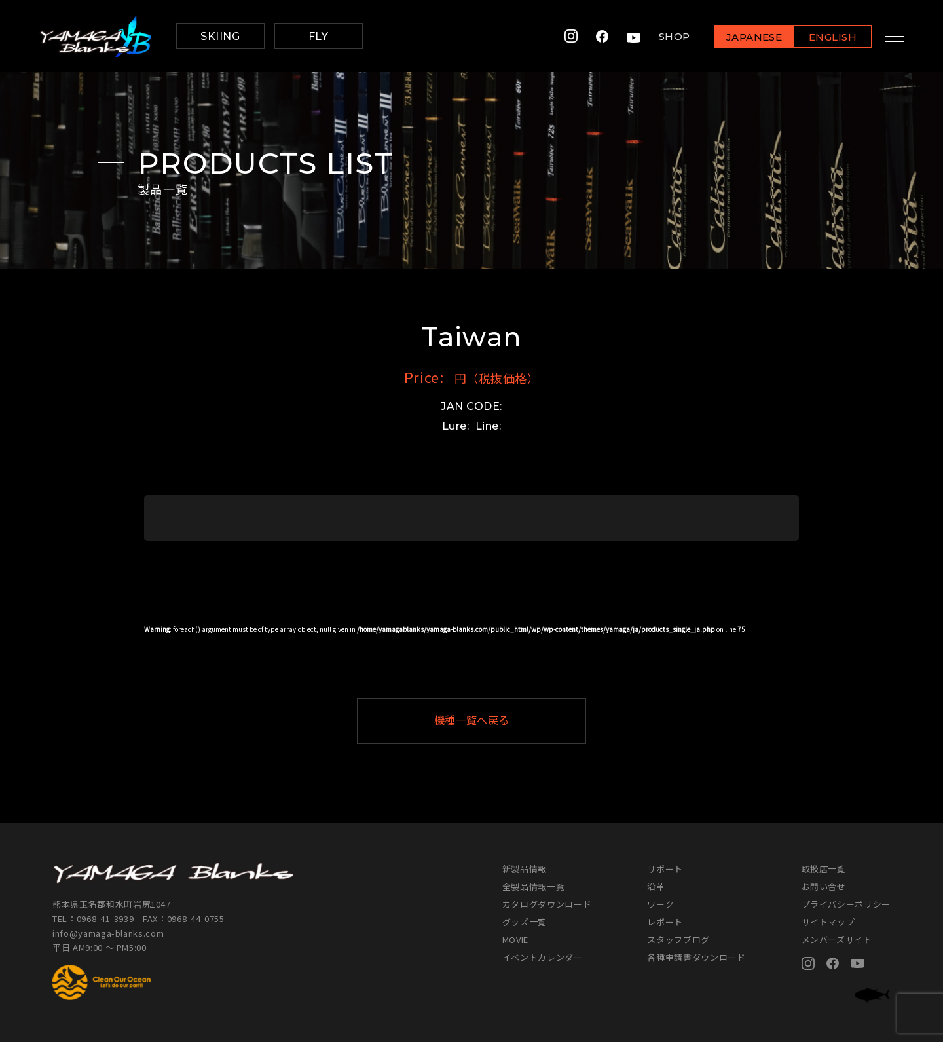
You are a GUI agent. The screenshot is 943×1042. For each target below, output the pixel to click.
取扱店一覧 (824, 869)
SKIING (220, 36)
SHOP (664, 36)
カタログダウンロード (547, 904)
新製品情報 (524, 869)
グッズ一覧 (524, 922)
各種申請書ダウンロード (696, 957)
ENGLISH (822, 37)
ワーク (660, 904)
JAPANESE (743, 37)
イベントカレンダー (542, 957)
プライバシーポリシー (846, 904)
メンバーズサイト (837, 939)
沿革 (656, 886)
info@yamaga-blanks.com (108, 933)
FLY (318, 36)
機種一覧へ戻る (503, 721)
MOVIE (515, 939)
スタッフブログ (678, 939)
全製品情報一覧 (533, 886)
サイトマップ (828, 922)
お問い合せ (824, 886)
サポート (665, 869)
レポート (665, 922)
